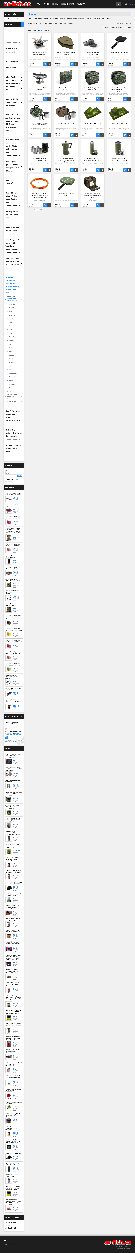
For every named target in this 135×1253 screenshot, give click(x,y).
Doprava (55, 4)
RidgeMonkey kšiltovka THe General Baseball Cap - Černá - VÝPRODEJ (13, 971)
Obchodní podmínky (9, 1243)
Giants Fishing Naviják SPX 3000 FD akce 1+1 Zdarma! (13, 494)
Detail (14, 501)
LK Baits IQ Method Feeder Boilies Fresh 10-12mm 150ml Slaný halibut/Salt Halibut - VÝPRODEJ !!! (13, 957)
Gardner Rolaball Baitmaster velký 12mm (13, 505)
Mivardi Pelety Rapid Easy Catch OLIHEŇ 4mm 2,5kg (13, 652)
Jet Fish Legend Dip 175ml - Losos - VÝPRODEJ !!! (13, 894)
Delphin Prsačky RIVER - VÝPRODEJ (12, 781)
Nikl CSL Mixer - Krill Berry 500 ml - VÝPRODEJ (12, 1175)
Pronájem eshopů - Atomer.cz (124, 1248)
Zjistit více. (15, 741)
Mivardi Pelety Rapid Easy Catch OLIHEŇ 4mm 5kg (12, 544)
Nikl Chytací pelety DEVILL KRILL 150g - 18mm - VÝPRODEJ (13, 1115)
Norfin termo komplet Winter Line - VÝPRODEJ (13, 1164)
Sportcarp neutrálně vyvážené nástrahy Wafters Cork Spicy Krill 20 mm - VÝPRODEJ (13, 1202)
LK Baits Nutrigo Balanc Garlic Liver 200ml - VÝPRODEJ (12, 907)
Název (38, 23)
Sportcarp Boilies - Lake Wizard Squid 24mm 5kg (12, 556)
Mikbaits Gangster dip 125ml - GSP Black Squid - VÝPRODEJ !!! (13, 1064)
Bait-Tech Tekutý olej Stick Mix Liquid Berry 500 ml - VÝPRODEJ (12, 984)
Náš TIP (106, 27)
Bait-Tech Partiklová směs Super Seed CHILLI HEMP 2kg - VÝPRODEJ (13, 1038)
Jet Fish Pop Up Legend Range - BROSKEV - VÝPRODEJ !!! (12, 806)
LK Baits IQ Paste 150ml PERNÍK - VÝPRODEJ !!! (12, 931)
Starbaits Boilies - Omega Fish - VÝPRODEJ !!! (12, 919)
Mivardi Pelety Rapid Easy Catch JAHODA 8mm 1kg (12, 517)
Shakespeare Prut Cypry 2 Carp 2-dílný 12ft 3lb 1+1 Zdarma (12, 676)
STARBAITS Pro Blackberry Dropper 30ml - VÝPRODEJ (13, 871)
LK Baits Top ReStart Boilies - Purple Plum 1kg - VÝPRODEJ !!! (13, 756)
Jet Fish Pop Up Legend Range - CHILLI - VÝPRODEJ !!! (12, 846)
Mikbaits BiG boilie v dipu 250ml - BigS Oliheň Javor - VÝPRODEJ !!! (13, 820)
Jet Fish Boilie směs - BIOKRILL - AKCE (11, 604)
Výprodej (121, 27)
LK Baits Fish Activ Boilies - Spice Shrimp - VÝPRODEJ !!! (13, 943)
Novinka (128, 27)
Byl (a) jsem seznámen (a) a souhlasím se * (13, 734)
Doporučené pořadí (65, 23)
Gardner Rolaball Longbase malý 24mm (13, 689)
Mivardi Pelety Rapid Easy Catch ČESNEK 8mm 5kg (12, 664)
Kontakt (46, 4)
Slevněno (114, 27)
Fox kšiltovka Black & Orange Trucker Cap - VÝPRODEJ (13, 883)
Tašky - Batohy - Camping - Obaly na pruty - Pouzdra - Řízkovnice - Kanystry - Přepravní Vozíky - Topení (60, 18)
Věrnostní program (67, 4)
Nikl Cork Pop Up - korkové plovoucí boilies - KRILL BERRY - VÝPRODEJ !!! (13, 1188)
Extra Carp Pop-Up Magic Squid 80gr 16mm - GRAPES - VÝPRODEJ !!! (13, 769)
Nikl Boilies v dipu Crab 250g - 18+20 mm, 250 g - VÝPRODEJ (13, 793)
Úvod (38, 4)
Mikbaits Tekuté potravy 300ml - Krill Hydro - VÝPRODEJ (12, 1128)
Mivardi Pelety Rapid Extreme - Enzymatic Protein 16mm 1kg (13, 617)
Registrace (8, 481)
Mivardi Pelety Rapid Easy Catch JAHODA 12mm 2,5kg (13, 641)
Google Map (81, 4)
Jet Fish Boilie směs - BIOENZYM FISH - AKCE (12, 579)
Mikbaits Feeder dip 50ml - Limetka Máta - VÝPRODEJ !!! (13, 1077)
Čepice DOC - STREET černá (13, 1153)
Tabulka (127, 23)
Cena (44, 23)
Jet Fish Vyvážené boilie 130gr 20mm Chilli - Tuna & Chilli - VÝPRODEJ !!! (13, 1141)
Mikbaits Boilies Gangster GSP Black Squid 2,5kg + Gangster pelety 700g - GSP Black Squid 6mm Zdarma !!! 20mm (13, 531)
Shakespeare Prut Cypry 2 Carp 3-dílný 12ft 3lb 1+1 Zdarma (12, 592)
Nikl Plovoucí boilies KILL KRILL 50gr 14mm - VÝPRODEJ (12, 1051)
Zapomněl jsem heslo (11, 479)
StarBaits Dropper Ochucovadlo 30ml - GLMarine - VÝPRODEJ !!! (12, 833)
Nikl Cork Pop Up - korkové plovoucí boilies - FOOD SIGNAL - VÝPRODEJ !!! (13, 1012)
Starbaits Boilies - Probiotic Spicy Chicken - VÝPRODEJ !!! (13, 1025)
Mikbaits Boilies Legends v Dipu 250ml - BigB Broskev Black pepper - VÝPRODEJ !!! (13, 998)
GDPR (5, 1245)
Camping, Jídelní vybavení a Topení (96, 18)
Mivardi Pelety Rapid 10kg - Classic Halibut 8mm (13, 568)
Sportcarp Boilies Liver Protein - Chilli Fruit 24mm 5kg (12, 701)
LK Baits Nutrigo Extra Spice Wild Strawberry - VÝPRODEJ (13, 1090)
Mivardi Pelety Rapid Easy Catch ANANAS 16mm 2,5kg (13, 629)
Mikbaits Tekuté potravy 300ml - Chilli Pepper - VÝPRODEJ (12, 859)
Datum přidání (53, 23)
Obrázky (118, 23)
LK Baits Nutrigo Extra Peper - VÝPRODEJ (13, 1102)
